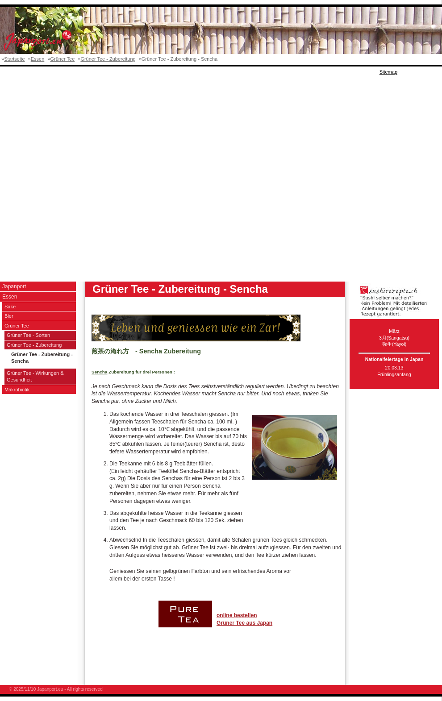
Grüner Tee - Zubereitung (107, 59)
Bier (8, 316)
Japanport (14, 286)
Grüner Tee (62, 59)
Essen (38, 59)
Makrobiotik (16, 389)
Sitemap (388, 72)
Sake (10, 306)
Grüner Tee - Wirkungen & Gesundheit (35, 376)
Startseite (14, 59)
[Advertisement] (105, 174)
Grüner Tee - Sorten (28, 335)
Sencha (99, 371)
